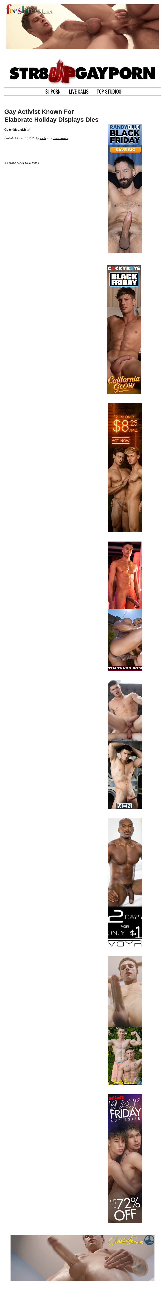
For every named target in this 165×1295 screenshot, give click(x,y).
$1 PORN (53, 91)
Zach (43, 138)
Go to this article (17, 129)
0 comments (60, 138)
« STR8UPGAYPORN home (21, 162)
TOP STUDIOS (109, 91)
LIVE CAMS (79, 91)
